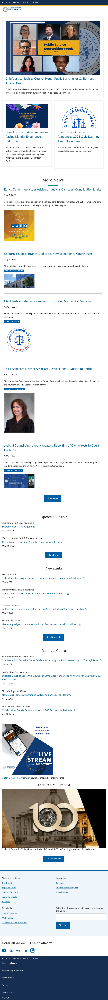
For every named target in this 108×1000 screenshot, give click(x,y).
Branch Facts (62, 892)
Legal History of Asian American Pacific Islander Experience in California (27, 137)
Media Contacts (9, 913)
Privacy (5, 985)
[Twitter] (11, 950)
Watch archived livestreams (15, 778)
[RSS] (32, 950)
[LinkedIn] (25, 950)
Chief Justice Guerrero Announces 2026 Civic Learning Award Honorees (78, 137)
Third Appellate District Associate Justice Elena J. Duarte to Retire (48, 368)
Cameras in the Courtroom (14, 923)
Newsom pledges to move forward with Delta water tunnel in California (42, 624)
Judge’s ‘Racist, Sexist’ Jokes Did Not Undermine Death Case (36, 594)
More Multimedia (53, 859)
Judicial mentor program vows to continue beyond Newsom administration (44, 578)
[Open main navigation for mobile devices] (104, 9)
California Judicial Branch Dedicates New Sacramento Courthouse (48, 253)
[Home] (51, 9)
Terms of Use (8, 978)
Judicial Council (13, 470)
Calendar (60, 883)
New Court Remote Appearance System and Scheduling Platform (36, 695)
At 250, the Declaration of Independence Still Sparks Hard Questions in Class (44, 609)
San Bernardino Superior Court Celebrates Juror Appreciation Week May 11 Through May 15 (51, 660)
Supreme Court (9, 888)
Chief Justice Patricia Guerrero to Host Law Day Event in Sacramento (50, 301)
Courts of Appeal (14, 389)
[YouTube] (4, 950)
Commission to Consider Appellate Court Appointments (32, 542)
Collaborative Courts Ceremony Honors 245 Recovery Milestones (38, 710)
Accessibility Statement (12, 970)
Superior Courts (14, 271)
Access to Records (10, 963)
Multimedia (7, 918)
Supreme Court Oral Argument (18, 527)
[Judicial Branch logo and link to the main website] (54, 3)
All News (6, 901)
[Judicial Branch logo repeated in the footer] (54, 958)
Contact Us (7, 992)
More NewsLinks (53, 637)
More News (52, 498)
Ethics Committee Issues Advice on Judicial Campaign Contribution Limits (52, 189)
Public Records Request (67, 888)
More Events (53, 555)
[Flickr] (18, 950)
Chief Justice (12, 322)
